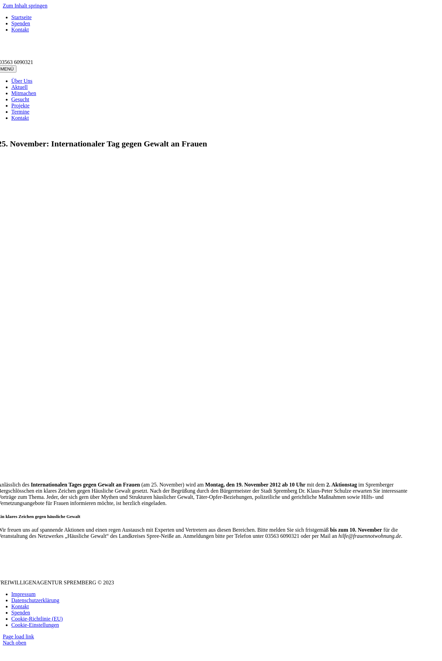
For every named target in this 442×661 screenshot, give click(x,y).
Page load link (18, 636)
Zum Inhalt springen (25, 6)
